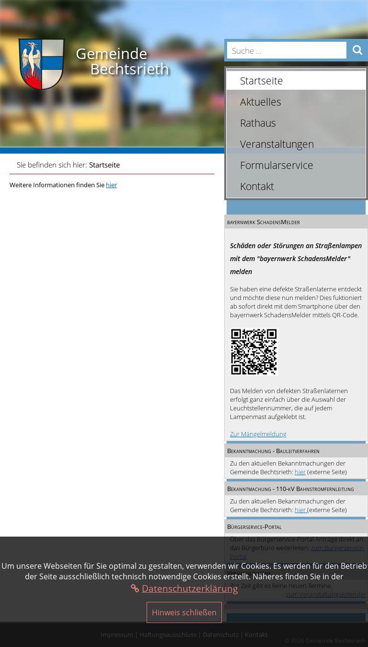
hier (300, 471)
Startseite (104, 164)
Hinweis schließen (184, 612)
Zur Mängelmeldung (258, 434)
